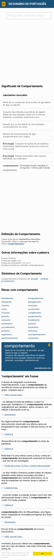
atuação (34, 279)
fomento (5, 313)
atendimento (7, 298)
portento (5, 331)
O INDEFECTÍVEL (11, 488)
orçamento (33, 338)
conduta (44, 279)
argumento (6, 334)
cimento (5, 305)
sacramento (34, 309)
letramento (33, 327)
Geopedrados (10, 414)
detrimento (6, 302)
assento (32, 323)
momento (32, 305)
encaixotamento (35, 298)
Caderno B (8, 434)
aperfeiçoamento (9, 338)
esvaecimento (34, 316)
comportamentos (15, 244)
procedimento (7, 281)
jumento (5, 316)
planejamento (34, 302)
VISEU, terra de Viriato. (13, 395)
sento (4, 309)
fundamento (34, 320)
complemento (34, 313)
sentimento (6, 323)
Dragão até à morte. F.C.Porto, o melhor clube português (27, 466)
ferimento (32, 331)
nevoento (5, 320)
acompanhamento (37, 334)
